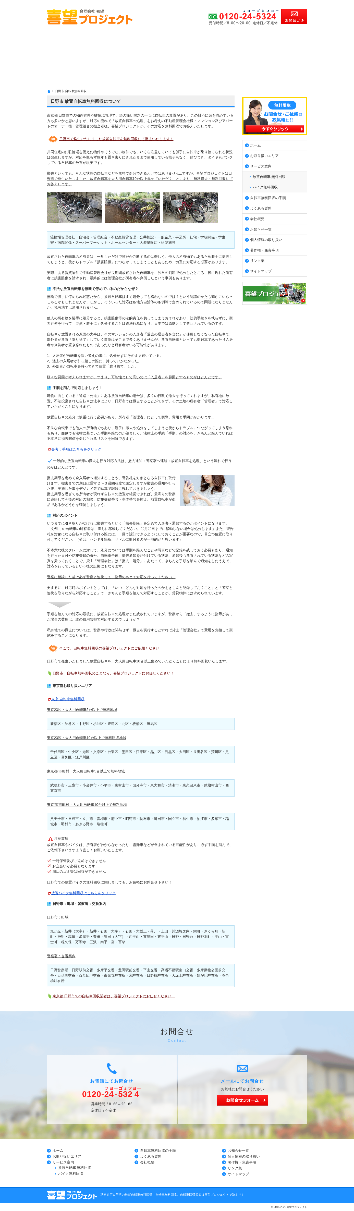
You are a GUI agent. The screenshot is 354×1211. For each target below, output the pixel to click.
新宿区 (55, 724)
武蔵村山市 (213, 785)
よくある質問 (261, 207)
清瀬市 (173, 785)
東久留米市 (191, 785)
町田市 (159, 819)
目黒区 (170, 752)
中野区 (84, 724)
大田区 (184, 752)
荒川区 (216, 752)
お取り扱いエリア (264, 154)
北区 (125, 724)
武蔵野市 (57, 785)
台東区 (112, 752)
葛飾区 (66, 757)
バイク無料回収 (265, 186)
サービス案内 (261, 165)
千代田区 (57, 752)
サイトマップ (261, 270)
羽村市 (66, 824)
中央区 (73, 752)
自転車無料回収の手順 (268, 196)
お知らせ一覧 (261, 228)
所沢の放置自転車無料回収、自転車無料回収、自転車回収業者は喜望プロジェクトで (174, 1194)
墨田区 (127, 752)
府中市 (116, 819)
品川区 (155, 752)
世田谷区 (200, 752)
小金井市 (89, 785)
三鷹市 (73, 785)
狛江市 (202, 819)
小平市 (105, 785)
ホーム (255, 144)
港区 (86, 752)
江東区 (141, 752)
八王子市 (57, 819)
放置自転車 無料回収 (269, 175)
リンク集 (257, 259)
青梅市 (102, 819)
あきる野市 (84, 824)
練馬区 (152, 724)
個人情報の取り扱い (266, 238)
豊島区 (112, 724)
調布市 (145, 819)
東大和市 (157, 785)
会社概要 (257, 217)
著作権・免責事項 (264, 249)
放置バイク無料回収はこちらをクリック (83, 893)
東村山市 (122, 785)
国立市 (173, 819)
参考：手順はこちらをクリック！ (78, 449)
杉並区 (98, 724)
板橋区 (137, 724)
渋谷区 (70, 724)
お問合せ (294, 16)
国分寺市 (139, 785)
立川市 (87, 819)
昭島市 (130, 819)
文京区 (98, 752)
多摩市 (216, 819)
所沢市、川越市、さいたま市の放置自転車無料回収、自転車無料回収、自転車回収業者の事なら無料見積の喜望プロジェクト (132, 2)
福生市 (187, 819)
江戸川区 (82, 757)
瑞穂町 (102, 824)
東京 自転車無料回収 (67, 699)
